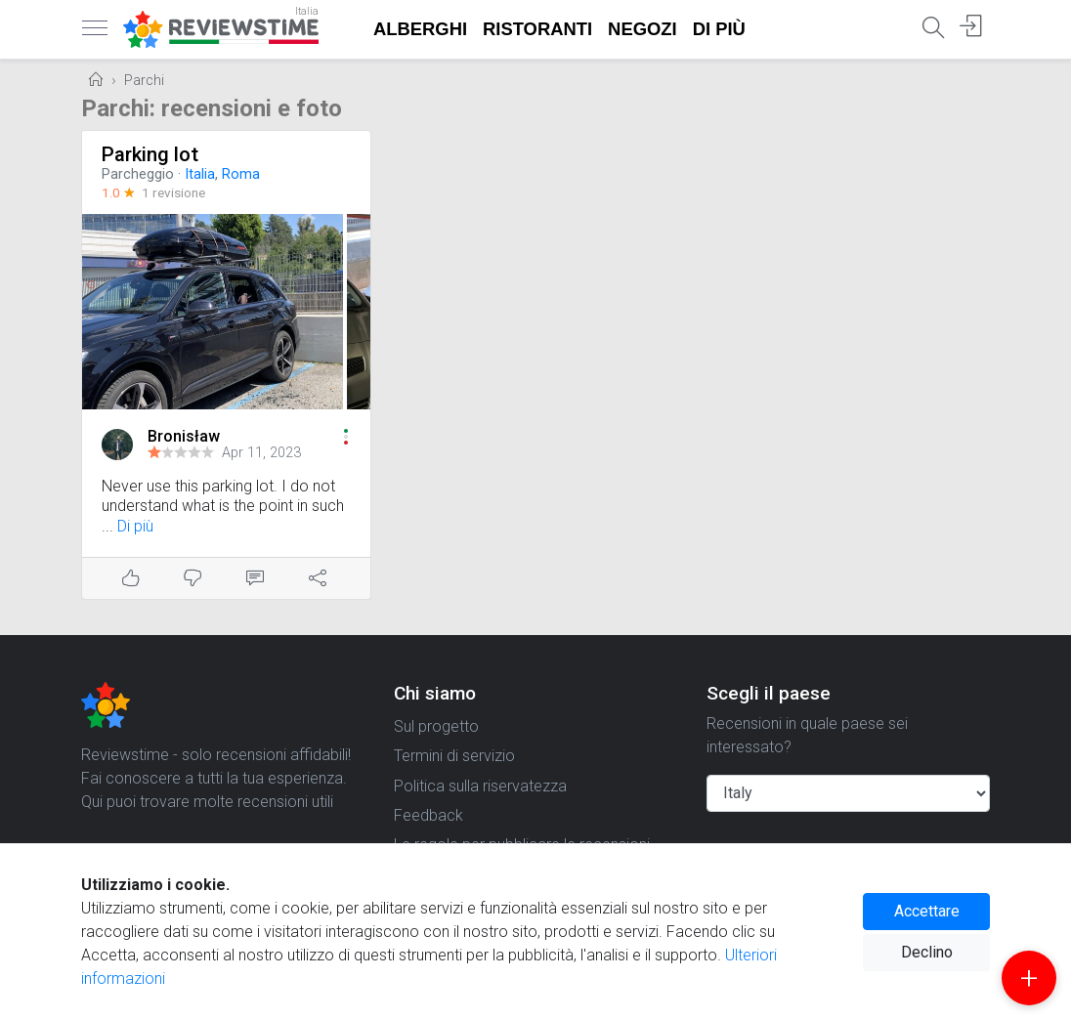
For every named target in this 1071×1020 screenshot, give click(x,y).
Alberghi (420, 29)
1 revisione (173, 192)
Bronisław (184, 436)
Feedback (428, 815)
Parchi (144, 80)
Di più (719, 29)
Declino (927, 952)
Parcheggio (138, 174)
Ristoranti (537, 29)
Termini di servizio (454, 755)
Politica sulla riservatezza (480, 786)
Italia (200, 174)
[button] (346, 436)
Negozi (642, 29)
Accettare (927, 911)
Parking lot (150, 154)
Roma (241, 174)
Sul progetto (436, 726)
